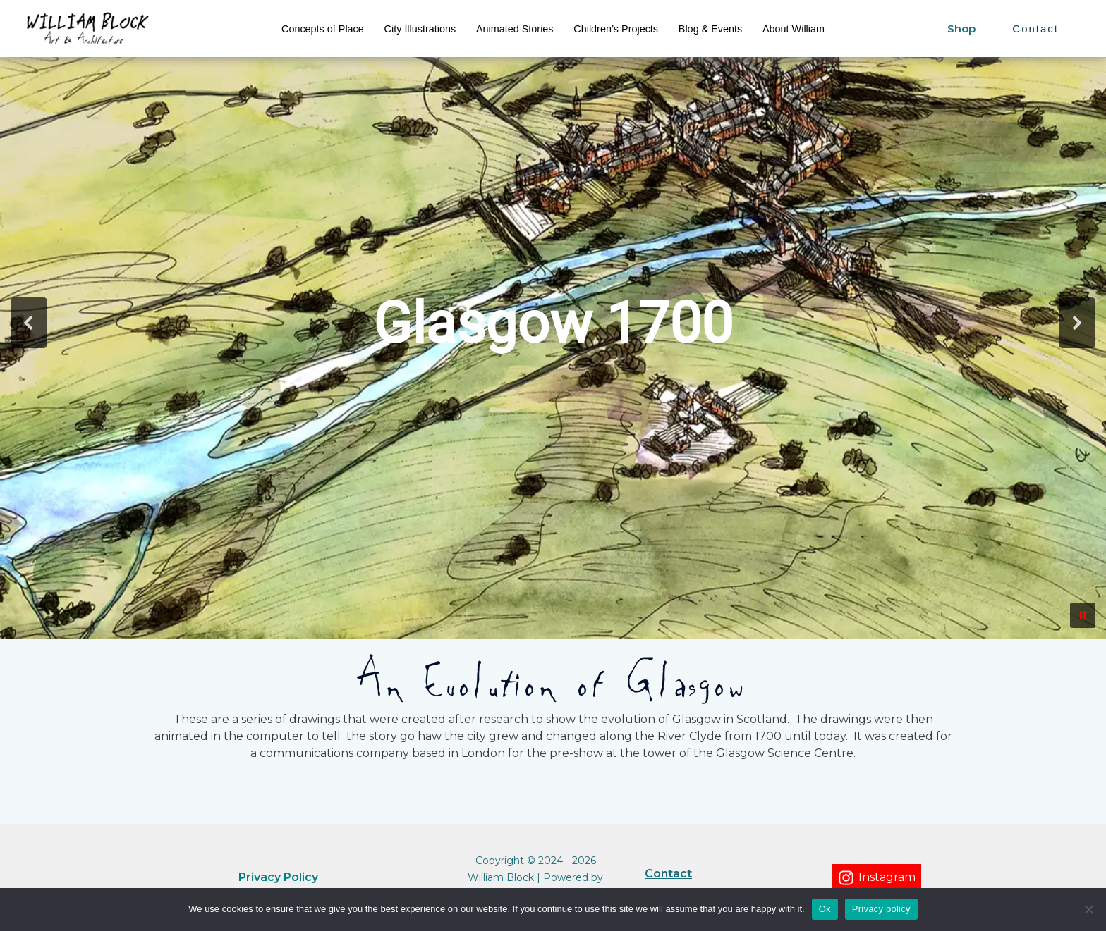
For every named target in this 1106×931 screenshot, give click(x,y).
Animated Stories (515, 29)
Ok (825, 909)
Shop (961, 28)
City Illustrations (420, 29)
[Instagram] (876, 878)
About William (793, 29)
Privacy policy (881, 909)
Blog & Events (710, 29)
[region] (553, 323)
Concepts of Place (322, 29)
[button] (29, 322)
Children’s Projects (615, 29)
